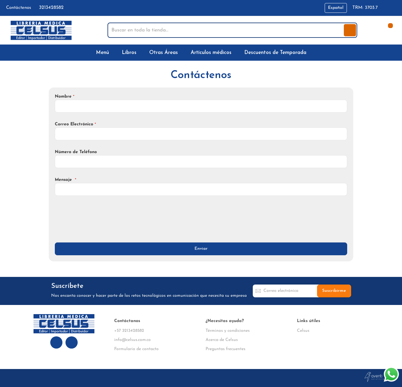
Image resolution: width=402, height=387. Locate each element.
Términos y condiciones (228, 330)
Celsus (303, 330)
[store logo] (41, 30)
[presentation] (101, 219)
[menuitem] (103, 53)
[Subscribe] (334, 291)
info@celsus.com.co (132, 340)
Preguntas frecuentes (225, 349)
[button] (336, 8)
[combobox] (226, 30)
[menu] (201, 53)
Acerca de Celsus (222, 340)
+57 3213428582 (129, 330)
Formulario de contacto (136, 349)
